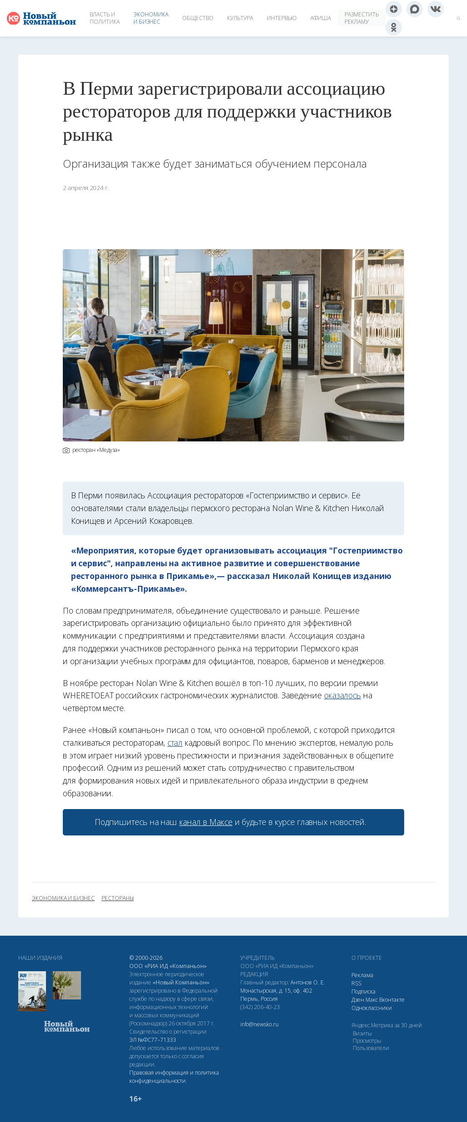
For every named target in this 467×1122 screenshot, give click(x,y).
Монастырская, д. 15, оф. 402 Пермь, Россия (276, 995)
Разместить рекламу (362, 18)
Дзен (357, 1000)
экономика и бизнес (63, 898)
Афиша (320, 18)
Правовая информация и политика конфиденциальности (174, 1077)
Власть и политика (105, 18)
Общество (197, 18)
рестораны (118, 898)
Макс (371, 1000)
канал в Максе (205, 821)
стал (175, 742)
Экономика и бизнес (150, 18)
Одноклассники (371, 1008)
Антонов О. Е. (307, 982)
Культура (240, 18)
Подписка (363, 991)
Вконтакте (392, 1000)
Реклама (362, 975)
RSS (356, 983)
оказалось (342, 695)
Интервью (282, 18)
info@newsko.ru (259, 1024)
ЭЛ (152, 1040)
